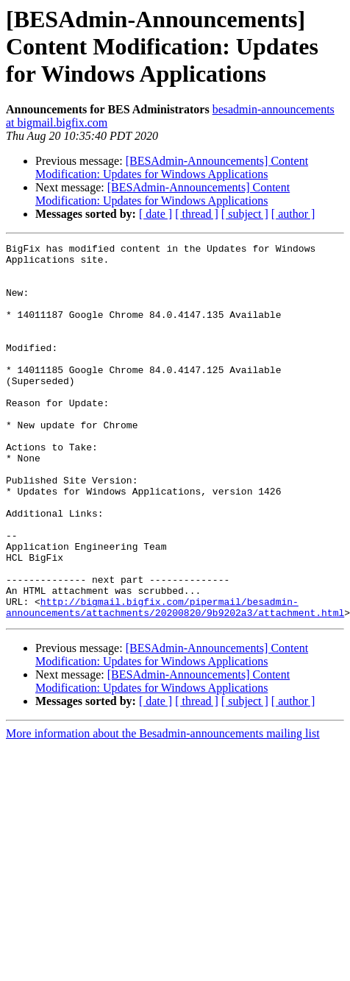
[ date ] (155, 214)
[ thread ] (196, 214)
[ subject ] (244, 214)
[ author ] (293, 214)
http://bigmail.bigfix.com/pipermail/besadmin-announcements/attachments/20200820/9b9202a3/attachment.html (175, 680)
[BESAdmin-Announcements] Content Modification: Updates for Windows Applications (171, 167)
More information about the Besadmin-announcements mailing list (163, 808)
